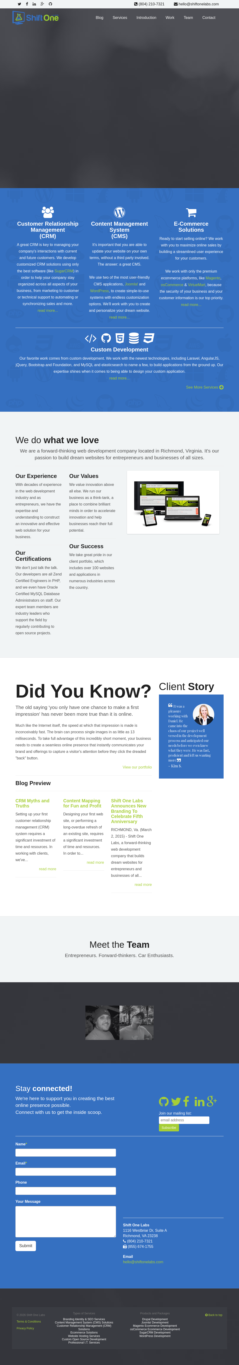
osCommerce (172, 284)
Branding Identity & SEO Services (84, 1316)
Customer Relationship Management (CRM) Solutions (84, 1325)
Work (170, 17)
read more (47, 867)
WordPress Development (154, 1333)
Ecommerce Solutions (84, 1330)
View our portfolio (137, 765)
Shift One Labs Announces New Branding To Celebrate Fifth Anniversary (129, 809)
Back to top (213, 1312)
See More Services (205, 386)
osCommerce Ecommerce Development (155, 1326)
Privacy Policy (25, 1325)
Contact (209, 17)
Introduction (147, 17)
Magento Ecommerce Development (155, 1323)
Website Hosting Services (84, 1333)
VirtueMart (196, 284)
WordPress (99, 290)
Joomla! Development (155, 1320)
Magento (213, 277)
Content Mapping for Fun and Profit (82, 802)
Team (188, 17)
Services (121, 17)
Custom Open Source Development (84, 1336)
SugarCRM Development (154, 1330)
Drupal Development (155, 1316)
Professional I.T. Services (84, 1340)
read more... (48, 310)
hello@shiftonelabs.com (196, 4)
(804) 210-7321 (150, 4)
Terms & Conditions (29, 1319)
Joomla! (131, 284)
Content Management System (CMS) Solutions (84, 1320)
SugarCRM (64, 271)
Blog (100, 17)
